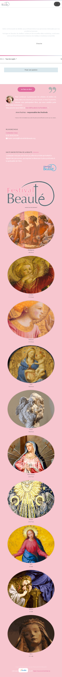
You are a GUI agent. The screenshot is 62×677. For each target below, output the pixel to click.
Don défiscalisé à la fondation (36, 108)
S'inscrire (39, 43)
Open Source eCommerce (41, 671)
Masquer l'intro (25, 43)
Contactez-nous (12, 133)
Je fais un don (26, 89)
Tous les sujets (10, 59)
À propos (36, 152)
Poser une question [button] (31, 70)
